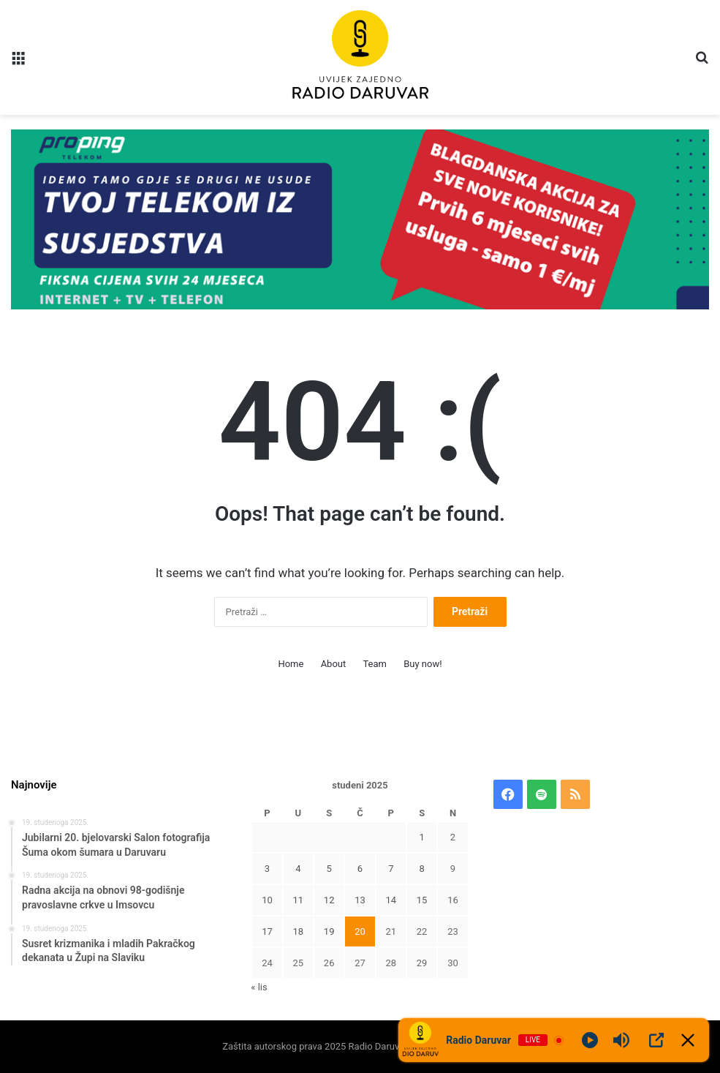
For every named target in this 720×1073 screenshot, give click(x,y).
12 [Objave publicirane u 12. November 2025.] (329, 900)
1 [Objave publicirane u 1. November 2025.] (421, 837)
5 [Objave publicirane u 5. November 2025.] (328, 868)
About (333, 663)
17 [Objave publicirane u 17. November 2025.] (267, 931)
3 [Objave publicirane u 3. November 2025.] (267, 868)
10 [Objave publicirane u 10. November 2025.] (267, 900)
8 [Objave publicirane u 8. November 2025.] (421, 868)
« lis (259, 987)
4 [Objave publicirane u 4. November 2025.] (297, 868)
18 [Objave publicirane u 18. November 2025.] (298, 931)
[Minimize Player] (688, 1040)
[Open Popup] (656, 1040)
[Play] (590, 1040)
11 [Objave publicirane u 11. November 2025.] (298, 900)
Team (375, 663)
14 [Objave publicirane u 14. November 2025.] (390, 900)
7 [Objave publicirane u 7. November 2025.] (390, 868)
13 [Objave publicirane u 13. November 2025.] (360, 900)
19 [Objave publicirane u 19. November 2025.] (329, 931)
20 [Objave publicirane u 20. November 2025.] (360, 931)
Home (290, 663)
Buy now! (422, 663)
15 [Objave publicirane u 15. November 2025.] (422, 900)
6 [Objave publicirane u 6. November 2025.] (360, 868)
